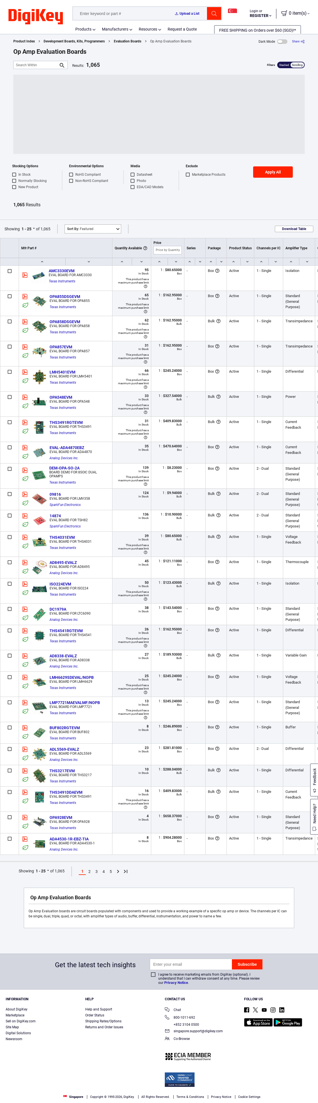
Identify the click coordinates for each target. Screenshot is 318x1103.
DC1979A (58, 609)
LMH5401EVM (62, 372)
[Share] (298, 41)
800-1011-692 (180, 1018)
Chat (173, 1010)
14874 (55, 516)
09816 (55, 494)
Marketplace (15, 1015)
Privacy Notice (176, 982)
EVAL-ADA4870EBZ (67, 447)
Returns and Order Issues (104, 1027)
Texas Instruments (62, 281)
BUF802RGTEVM (65, 728)
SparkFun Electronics (65, 505)
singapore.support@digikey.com (194, 1031)
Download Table (294, 229)
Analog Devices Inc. (64, 458)
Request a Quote (182, 29)
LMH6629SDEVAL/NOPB (72, 677)
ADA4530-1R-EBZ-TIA (69, 839)
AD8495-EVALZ (63, 562)
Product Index (24, 41)
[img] (35, 17)
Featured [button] (80, 229)
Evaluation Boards (127, 41)
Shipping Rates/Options (103, 1021)
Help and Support (98, 1009)
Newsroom (14, 1039)
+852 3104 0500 (182, 1025)
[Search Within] (36, 65)
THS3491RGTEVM (66, 422)
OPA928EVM (61, 817)
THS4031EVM (62, 537)
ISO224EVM (60, 584)
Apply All (273, 172)
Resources (148, 29)
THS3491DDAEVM (66, 792)
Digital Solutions (18, 1033)
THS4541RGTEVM (66, 630)
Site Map (12, 1027)
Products (83, 29)
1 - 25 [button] (26, 229)
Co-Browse (177, 1039)
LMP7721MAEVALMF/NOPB (75, 702)
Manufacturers (115, 29)
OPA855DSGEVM (65, 296)
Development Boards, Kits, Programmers (74, 41)
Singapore (73, 1097)
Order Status (94, 1015)
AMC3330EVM (61, 271)
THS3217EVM (62, 771)
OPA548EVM (61, 397)
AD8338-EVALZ (63, 656)
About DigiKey (16, 1009)
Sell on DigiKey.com (21, 1021)
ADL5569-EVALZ (64, 749)
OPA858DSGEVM (65, 321)
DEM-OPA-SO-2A (64, 468)
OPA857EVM (61, 347)
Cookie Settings (249, 1097)
